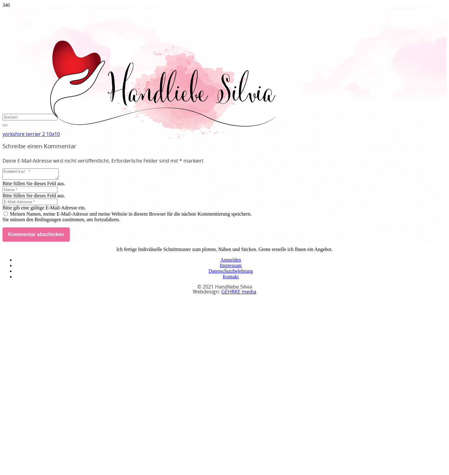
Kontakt (231, 278)
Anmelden (230, 261)
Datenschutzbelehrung (231, 273)
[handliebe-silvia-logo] (162, 137)
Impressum (231, 267)
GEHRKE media (238, 293)
